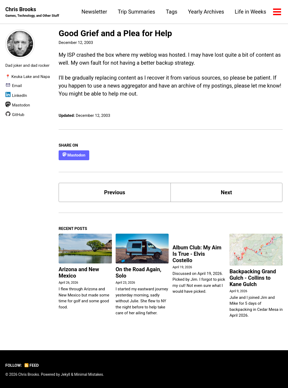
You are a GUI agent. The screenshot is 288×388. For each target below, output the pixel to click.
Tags (171, 12)
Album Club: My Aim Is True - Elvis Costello (197, 253)
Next (226, 192)
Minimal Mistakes (88, 374)
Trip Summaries (136, 12)
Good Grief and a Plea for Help (115, 33)
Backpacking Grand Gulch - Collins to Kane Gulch (252, 277)
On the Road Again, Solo (138, 272)
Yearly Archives (206, 12)
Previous (114, 192)
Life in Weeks (250, 12)
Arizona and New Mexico (79, 272)
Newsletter (94, 12)
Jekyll (65, 374)
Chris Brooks (32, 12)
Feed (32, 365)
